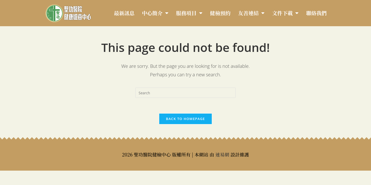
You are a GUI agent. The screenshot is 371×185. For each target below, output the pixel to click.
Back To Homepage (185, 118)
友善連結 (251, 13)
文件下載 (285, 13)
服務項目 (189, 13)
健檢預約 (220, 13)
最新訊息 (124, 13)
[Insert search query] (185, 93)
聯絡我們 (316, 13)
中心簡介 (155, 13)
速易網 (222, 154)
